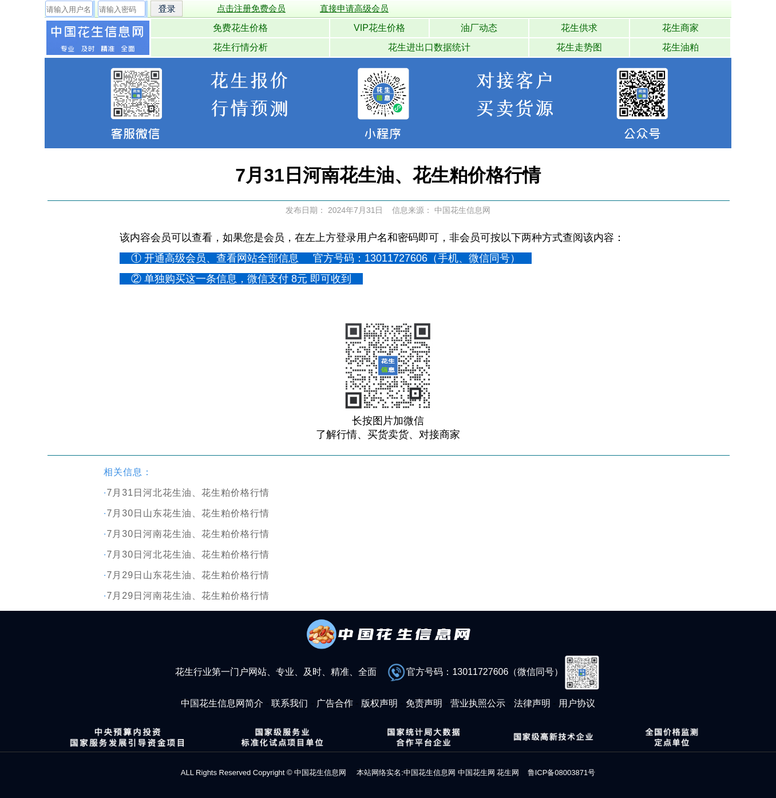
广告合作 (334, 703)
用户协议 (577, 703)
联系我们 (289, 703)
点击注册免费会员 (251, 8)
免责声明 (424, 703)
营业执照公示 (477, 703)
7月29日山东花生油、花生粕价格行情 (188, 575)
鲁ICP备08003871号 (562, 772)
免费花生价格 (240, 28)
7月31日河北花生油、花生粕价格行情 (188, 492)
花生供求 (579, 28)
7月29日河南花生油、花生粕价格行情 (188, 596)
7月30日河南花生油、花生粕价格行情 (188, 534)
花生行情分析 (240, 47)
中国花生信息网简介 (222, 703)
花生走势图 (579, 47)
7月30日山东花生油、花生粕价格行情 (188, 513)
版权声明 (379, 703)
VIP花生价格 (379, 28)
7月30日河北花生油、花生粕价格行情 (188, 554)
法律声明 (532, 703)
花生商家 (680, 28)
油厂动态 (479, 28)
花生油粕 (680, 47)
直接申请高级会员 (354, 8)
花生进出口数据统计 (429, 47)
